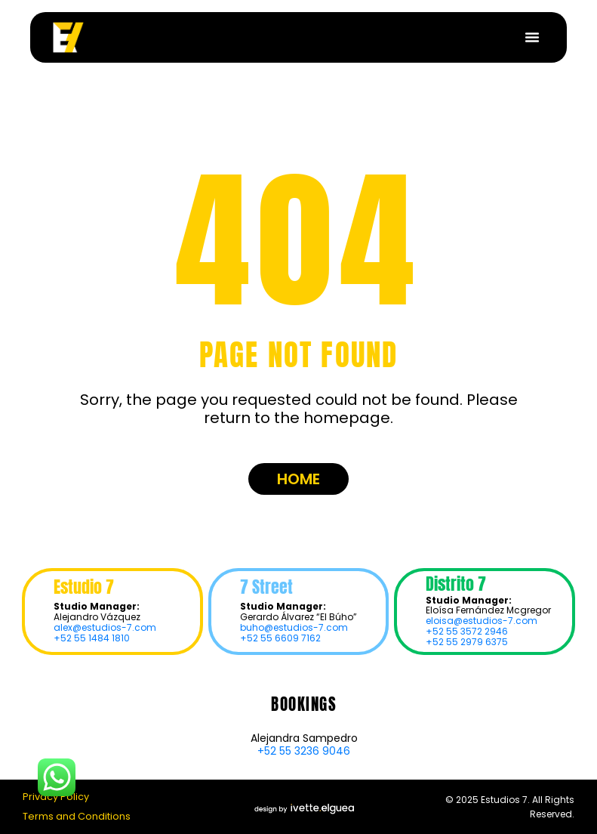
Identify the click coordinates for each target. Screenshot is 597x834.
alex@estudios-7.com (105, 627)
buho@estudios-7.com (294, 627)
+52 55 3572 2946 (467, 631)
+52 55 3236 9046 (303, 750)
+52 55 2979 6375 (467, 641)
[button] (532, 37)
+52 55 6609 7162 (280, 638)
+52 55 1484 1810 (92, 638)
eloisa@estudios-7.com (481, 620)
